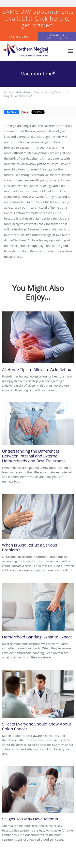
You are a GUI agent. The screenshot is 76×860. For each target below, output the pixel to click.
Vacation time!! (23, 96)
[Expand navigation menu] (70, 51)
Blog (6, 96)
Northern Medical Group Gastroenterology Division (34, 92)
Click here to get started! (46, 22)
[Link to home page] (33, 51)
